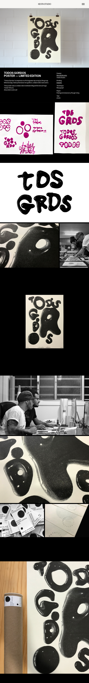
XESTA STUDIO (44, 4)
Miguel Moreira (62, 75)
